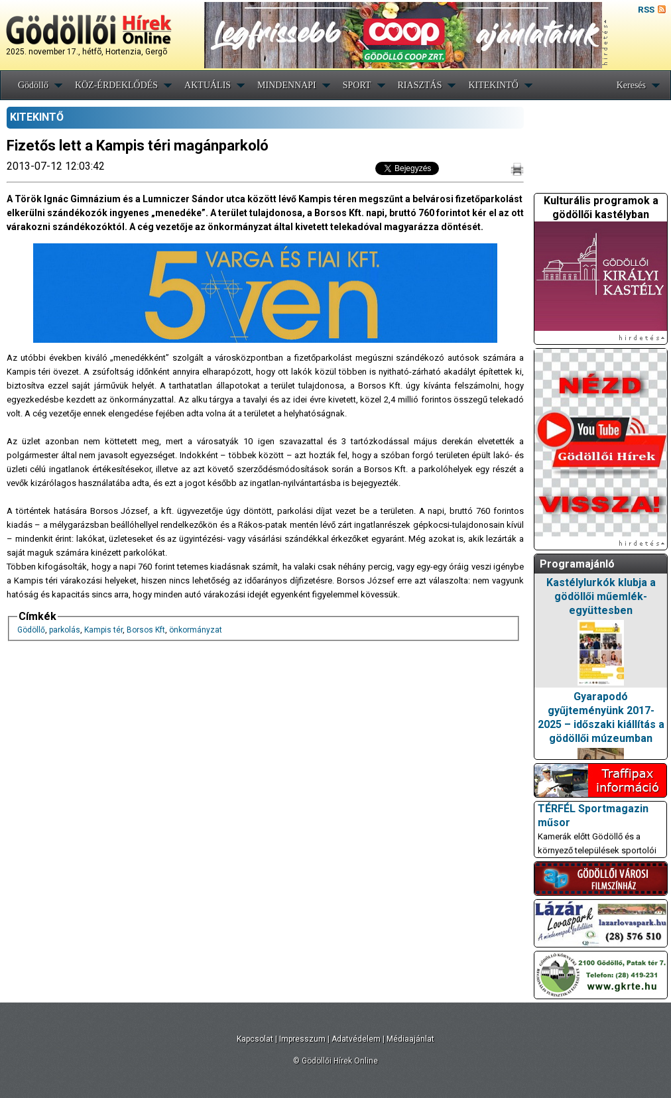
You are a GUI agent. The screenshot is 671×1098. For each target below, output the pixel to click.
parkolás (64, 630)
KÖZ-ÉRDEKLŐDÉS (116, 85)
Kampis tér (103, 630)
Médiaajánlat (410, 1039)
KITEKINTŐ (493, 85)
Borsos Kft (146, 630)
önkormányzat (195, 630)
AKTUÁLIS (207, 85)
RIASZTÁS (420, 85)
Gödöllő (33, 85)
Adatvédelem (356, 1039)
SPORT (357, 85)
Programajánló (577, 564)
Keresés (631, 85)
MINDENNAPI (286, 85)
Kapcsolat (255, 1039)
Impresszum (302, 1039)
